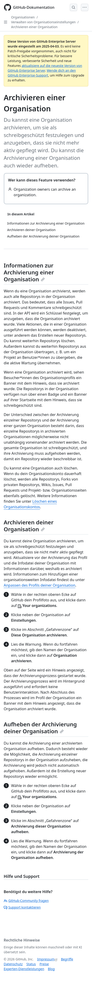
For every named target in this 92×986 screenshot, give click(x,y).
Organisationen (23, 17)
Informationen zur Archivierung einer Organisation (29, 272)
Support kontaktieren (22, 907)
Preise (44, 964)
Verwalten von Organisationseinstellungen (43, 22)
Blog (51, 969)
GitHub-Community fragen (26, 900)
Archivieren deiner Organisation (28, 525)
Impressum (46, 959)
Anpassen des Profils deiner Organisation (39, 585)
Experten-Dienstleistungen (24, 969)
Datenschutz (13, 964)
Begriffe (67, 959)
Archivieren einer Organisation (34, 27)
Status (31, 964)
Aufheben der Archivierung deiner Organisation (40, 727)
